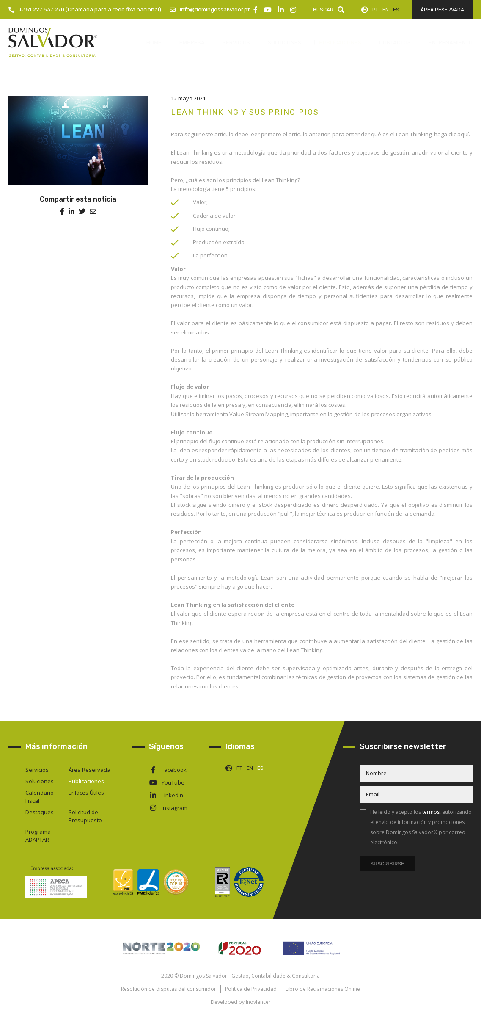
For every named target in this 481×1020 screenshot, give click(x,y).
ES (396, 9)
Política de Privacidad (251, 988)
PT (375, 9)
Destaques (39, 812)
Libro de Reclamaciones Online (323, 988)
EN (385, 9)
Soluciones (39, 781)
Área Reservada (89, 770)
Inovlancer (258, 1002)
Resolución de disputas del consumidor (168, 988)
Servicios (37, 770)
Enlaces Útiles (86, 792)
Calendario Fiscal (39, 796)
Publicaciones (86, 781)
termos (431, 811)
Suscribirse (387, 864)
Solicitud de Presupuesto (85, 816)
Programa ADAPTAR (38, 835)
